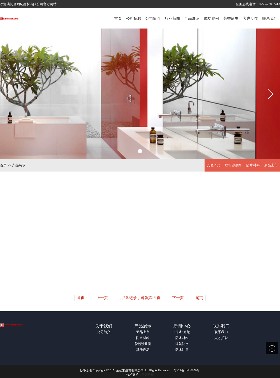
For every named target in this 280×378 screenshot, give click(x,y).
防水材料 (253, 165)
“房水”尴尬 (182, 332)
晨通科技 (148, 374)
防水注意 (182, 350)
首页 (3, 165)
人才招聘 (221, 338)
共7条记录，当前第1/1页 (140, 298)
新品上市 (271, 165)
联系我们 (221, 326)
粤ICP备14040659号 (186, 370)
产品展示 (18, 165)
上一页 (102, 298)
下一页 (178, 298)
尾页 (199, 298)
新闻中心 (182, 326)
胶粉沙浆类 (233, 165)
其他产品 (213, 165)
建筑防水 (182, 344)
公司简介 (103, 332)
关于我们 (103, 326)
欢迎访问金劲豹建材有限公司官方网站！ (30, 4)
